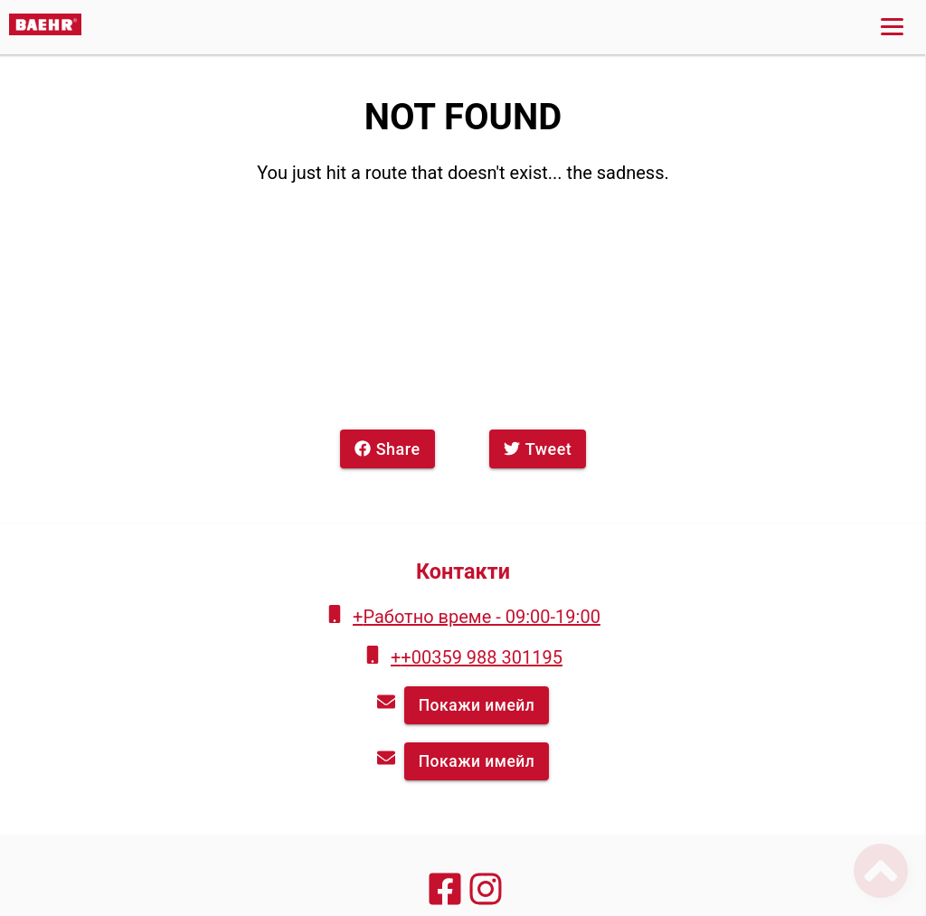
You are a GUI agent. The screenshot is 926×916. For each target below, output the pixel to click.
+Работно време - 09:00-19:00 (476, 617)
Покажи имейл (477, 705)
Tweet (538, 448)
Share (387, 448)
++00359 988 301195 (476, 657)
